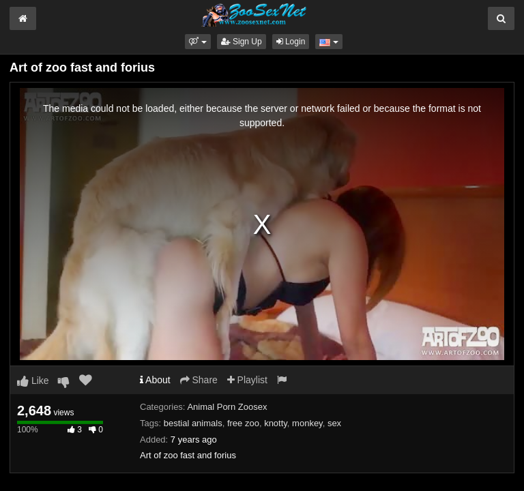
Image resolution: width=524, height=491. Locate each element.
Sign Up (241, 41)
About (155, 379)
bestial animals (193, 423)
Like (33, 380)
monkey (307, 423)
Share (199, 379)
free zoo (243, 423)
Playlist (247, 379)
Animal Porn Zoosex (227, 407)
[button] (197, 41)
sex (334, 423)
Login (291, 41)
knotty (275, 423)
